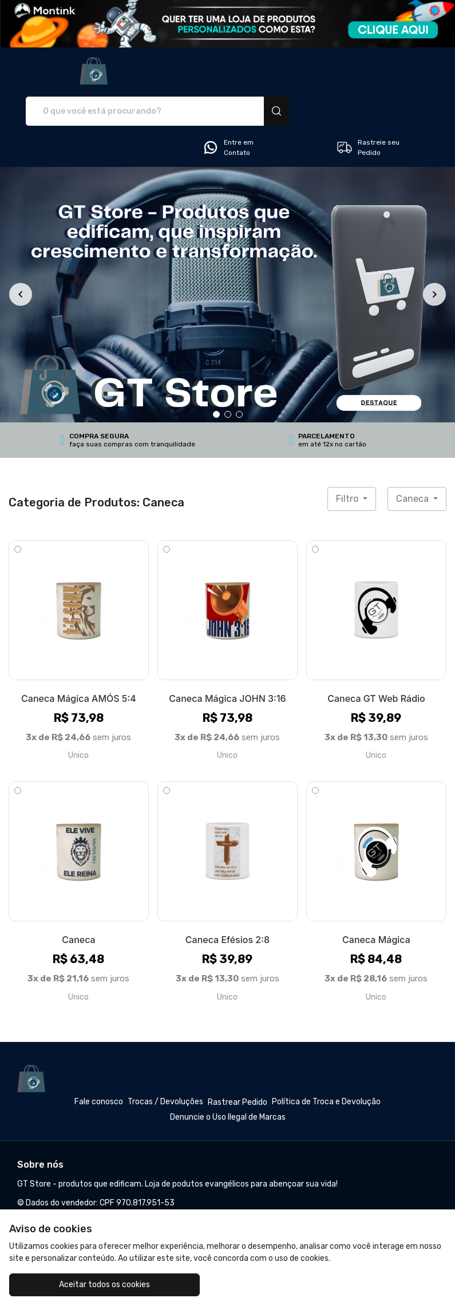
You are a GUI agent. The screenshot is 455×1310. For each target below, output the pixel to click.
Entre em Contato (228, 107)
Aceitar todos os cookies (82, 1284)
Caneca (413, 458)
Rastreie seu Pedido (367, 107)
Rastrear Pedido (237, 1062)
